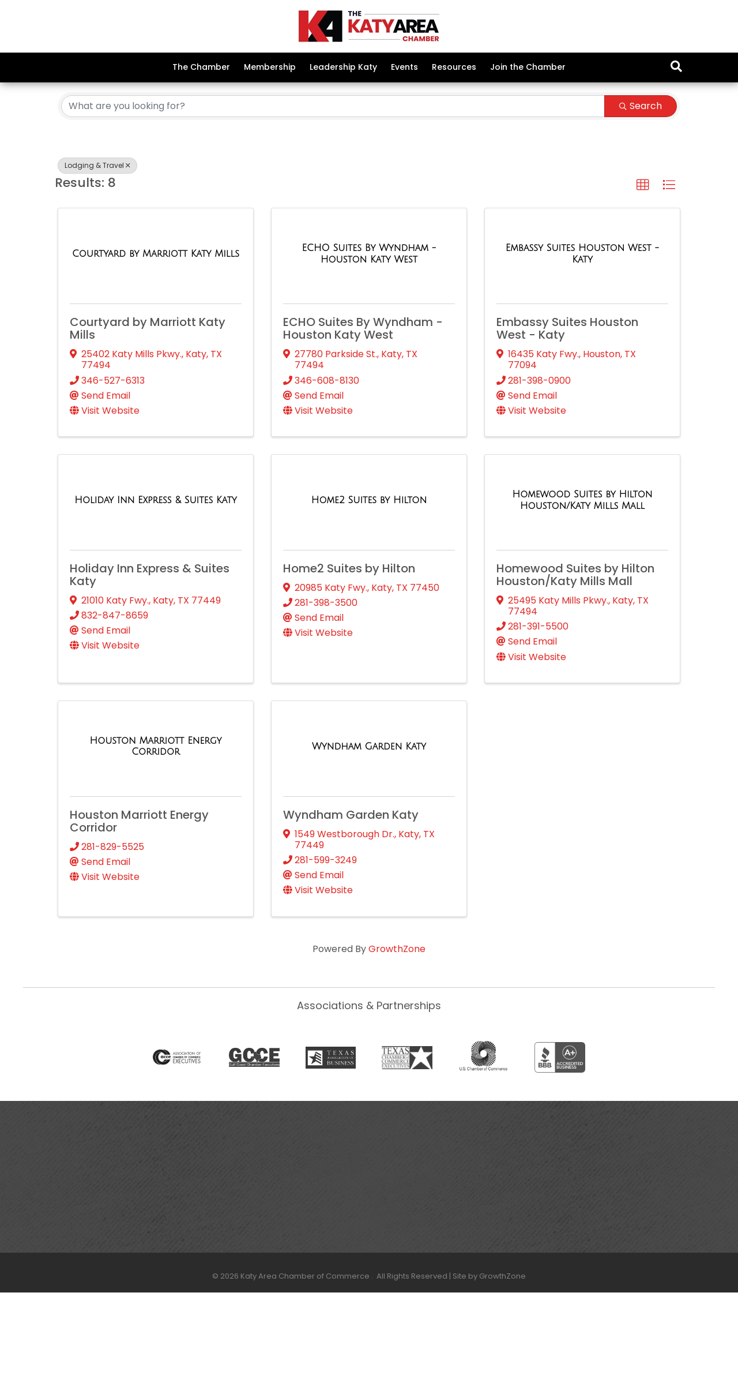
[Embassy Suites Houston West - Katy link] (582, 336)
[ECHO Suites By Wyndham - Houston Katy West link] (369, 336)
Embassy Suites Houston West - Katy (567, 410)
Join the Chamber (528, 67)
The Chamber (201, 67)
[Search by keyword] (333, 188)
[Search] (676, 66)
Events (404, 67)
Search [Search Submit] (640, 187)
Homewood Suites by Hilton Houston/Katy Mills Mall (575, 657)
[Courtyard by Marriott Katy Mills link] (155, 336)
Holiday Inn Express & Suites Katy (149, 657)
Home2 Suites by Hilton (349, 651)
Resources (454, 67)
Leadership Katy (343, 67)
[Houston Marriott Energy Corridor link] (156, 828)
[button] (642, 267)
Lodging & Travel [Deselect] (97, 247)
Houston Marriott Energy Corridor (139, 903)
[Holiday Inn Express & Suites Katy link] (155, 582)
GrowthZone (397, 1030)
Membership (270, 67)
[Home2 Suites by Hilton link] (369, 582)
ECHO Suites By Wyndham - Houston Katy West (363, 410)
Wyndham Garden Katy (351, 897)
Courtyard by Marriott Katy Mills (147, 410)
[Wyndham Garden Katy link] (369, 828)
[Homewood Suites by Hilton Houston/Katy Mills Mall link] (582, 582)
